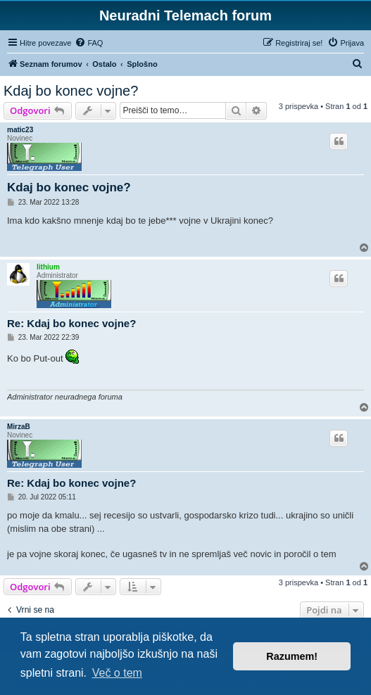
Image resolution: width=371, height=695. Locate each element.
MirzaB (18, 427)
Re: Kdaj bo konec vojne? (71, 323)
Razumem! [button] (291, 656)
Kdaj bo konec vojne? (71, 90)
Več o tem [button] (117, 673)
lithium (48, 267)
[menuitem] (89, 42)
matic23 (20, 130)
